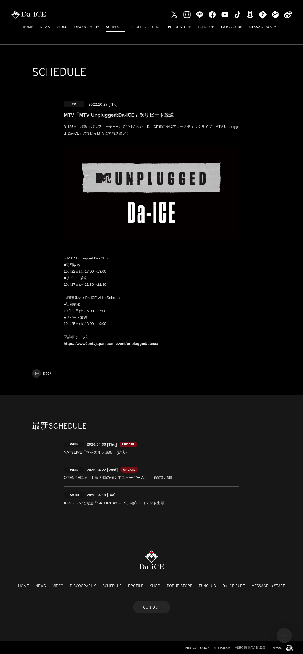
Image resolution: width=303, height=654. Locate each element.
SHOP (156, 27)
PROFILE (138, 27)
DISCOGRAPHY (86, 27)
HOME (28, 27)
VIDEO (61, 27)
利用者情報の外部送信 (250, 646)
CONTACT (151, 606)
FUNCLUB (206, 27)
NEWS (45, 27)
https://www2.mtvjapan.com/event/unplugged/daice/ (111, 345)
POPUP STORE (179, 27)
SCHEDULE (115, 27)
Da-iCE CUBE (231, 27)
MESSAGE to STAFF (264, 27)
